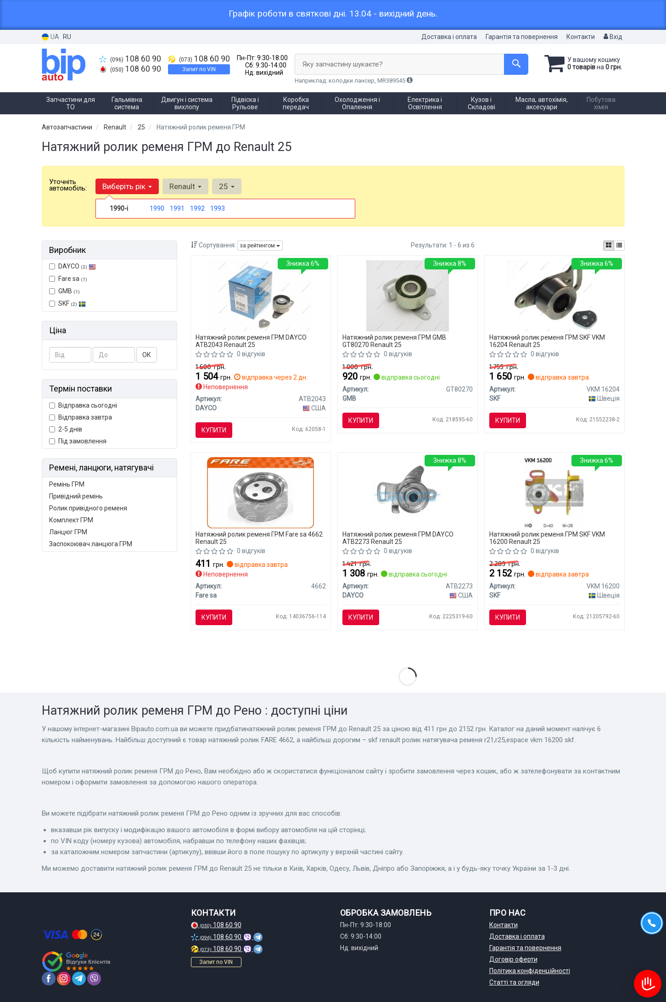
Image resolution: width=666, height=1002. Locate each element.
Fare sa (68, 278)
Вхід (613, 36)
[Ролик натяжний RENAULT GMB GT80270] (407, 295)
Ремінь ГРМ (66, 484)
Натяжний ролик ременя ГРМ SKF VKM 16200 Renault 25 (547, 538)
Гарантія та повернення (522, 36)
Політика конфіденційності (529, 970)
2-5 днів (65, 429)
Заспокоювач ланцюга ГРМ (90, 544)
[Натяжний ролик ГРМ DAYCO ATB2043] (260, 295)
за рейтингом (260, 245)
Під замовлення (77, 441)
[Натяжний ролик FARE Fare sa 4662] (260, 492)
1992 (197, 208)
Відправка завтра (80, 417)
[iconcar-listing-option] (619, 246)
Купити (213, 430)
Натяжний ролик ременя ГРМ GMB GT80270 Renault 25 (394, 341)
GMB (64, 291)
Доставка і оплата (449, 36)
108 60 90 (130, 58)
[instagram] (64, 978)
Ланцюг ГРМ (68, 532)
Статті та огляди (514, 982)
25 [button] (227, 186)
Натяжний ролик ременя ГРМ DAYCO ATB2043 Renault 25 (251, 341)
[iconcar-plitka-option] (608, 246)
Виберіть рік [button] (127, 186)
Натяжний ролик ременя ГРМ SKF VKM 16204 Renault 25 (547, 341)
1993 (217, 208)
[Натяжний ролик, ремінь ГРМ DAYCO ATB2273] (407, 492)
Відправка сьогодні (83, 405)
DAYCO (72, 266)
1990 (157, 208)
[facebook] (49, 978)
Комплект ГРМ (71, 520)
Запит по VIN (199, 69)
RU (67, 36)
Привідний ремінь (76, 496)
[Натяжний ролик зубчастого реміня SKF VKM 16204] (554, 295)
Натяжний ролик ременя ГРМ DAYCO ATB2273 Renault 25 (397, 538)
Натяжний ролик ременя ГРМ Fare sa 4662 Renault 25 (259, 538)
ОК (146, 354)
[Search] (516, 64)
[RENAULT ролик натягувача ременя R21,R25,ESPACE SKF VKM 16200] (555, 492)
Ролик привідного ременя (88, 508)
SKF (72, 303)
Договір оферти (513, 959)
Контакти (580, 36)
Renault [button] (185, 186)
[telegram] (79, 978)
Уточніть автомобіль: (68, 185)
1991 (177, 208)
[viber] (94, 978)
